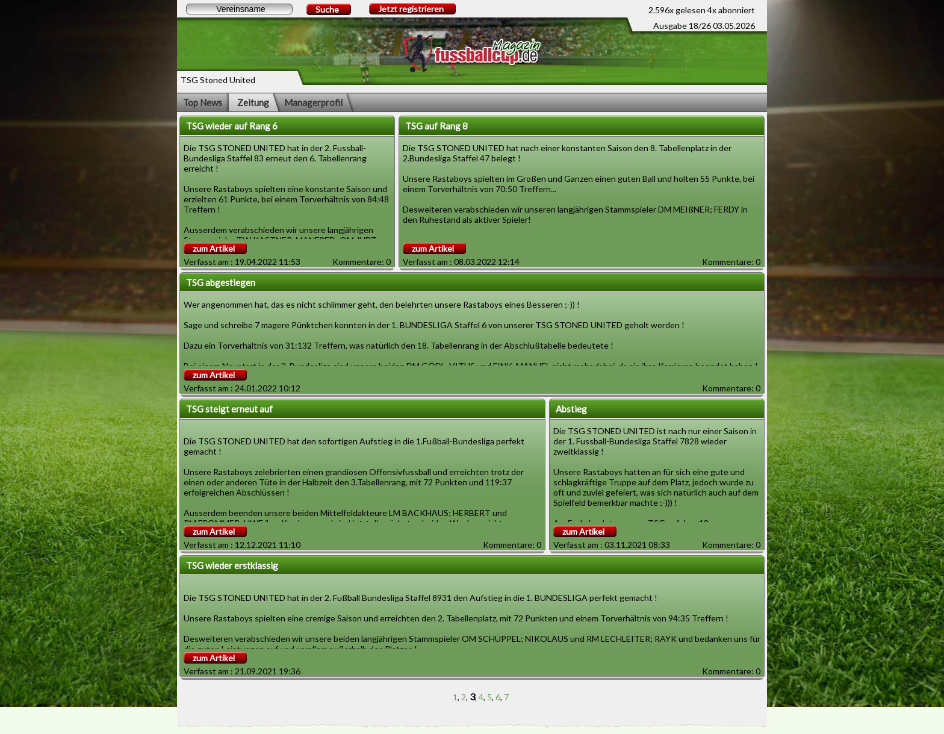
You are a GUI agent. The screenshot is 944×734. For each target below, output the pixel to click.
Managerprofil (313, 102)
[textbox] (239, 9)
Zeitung (253, 102)
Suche (327, 9)
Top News (202, 102)
